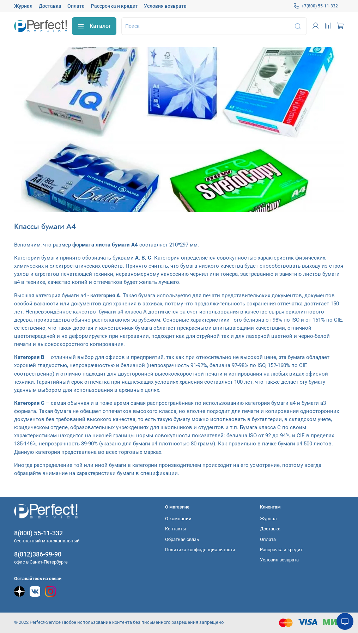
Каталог (94, 26)
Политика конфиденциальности (200, 549)
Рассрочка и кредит (114, 6)
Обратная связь (182, 539)
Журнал (23, 6)
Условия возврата (165, 6)
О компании (178, 518)
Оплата (76, 6)
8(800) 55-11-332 (38, 533)
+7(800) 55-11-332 (315, 6)
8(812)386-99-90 (37, 554)
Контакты (175, 528)
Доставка (50, 6)
